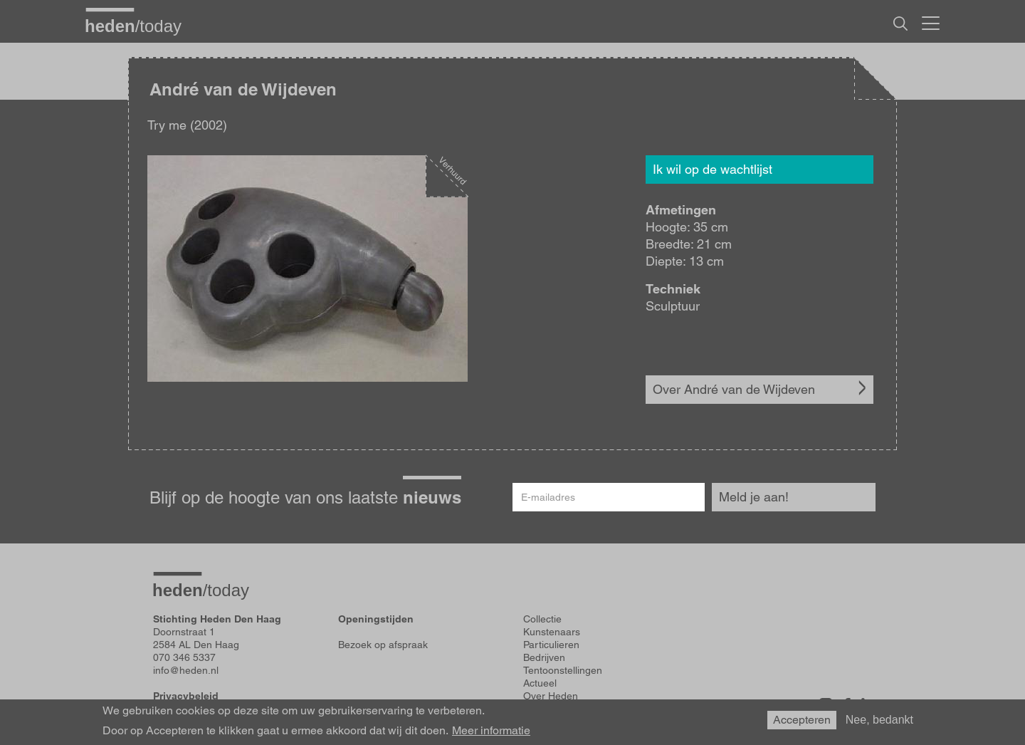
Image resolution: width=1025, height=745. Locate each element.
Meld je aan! (754, 496)
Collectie (542, 619)
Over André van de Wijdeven (734, 389)
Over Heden (550, 696)
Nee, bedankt (879, 720)
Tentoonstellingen (562, 670)
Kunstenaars (551, 631)
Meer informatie (491, 730)
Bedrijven (544, 657)
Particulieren (551, 644)
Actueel (540, 683)
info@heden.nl (186, 670)
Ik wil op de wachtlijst (712, 169)
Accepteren (802, 719)
